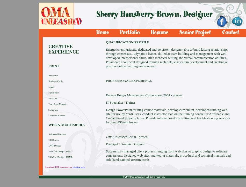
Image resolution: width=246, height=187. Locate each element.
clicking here (79, 167)
